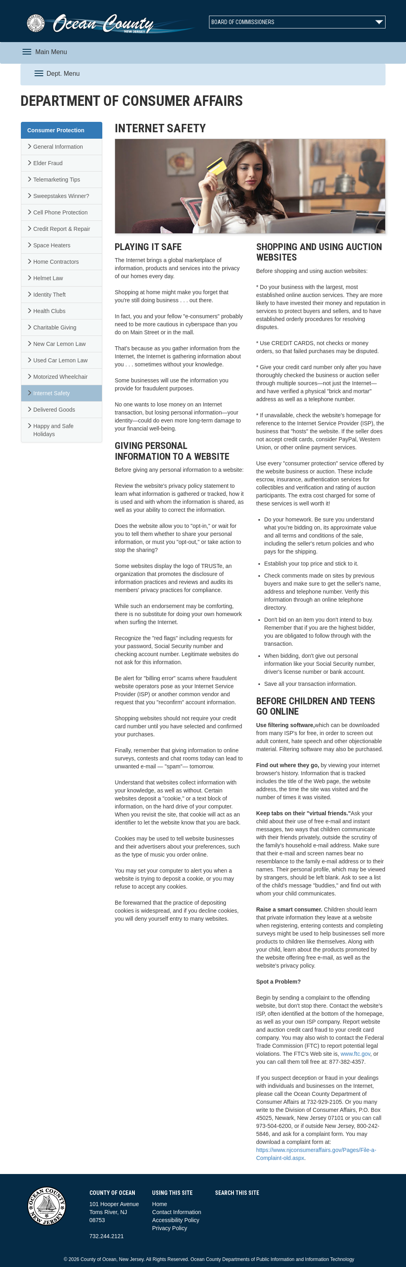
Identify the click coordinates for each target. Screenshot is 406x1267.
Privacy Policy (169, 1228)
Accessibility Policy (175, 1220)
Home (159, 1204)
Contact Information (176, 1212)
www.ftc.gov (355, 1054)
